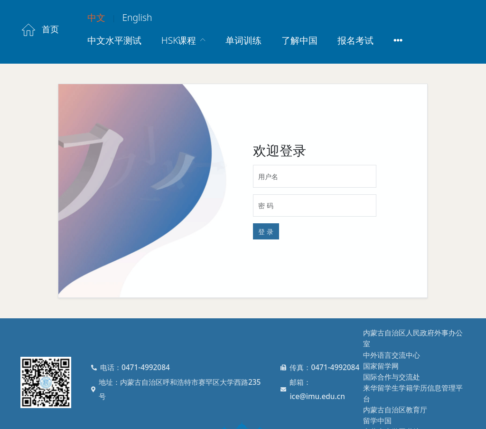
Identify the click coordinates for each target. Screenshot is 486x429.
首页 (39, 30)
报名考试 (355, 40)
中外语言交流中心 (391, 355)
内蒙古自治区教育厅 (395, 410)
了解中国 (299, 40)
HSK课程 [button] (180, 40)
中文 (96, 17)
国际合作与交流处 (391, 377)
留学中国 (377, 421)
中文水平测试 (114, 40)
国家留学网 (381, 366)
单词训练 (243, 40)
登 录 (265, 231)
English (137, 17)
